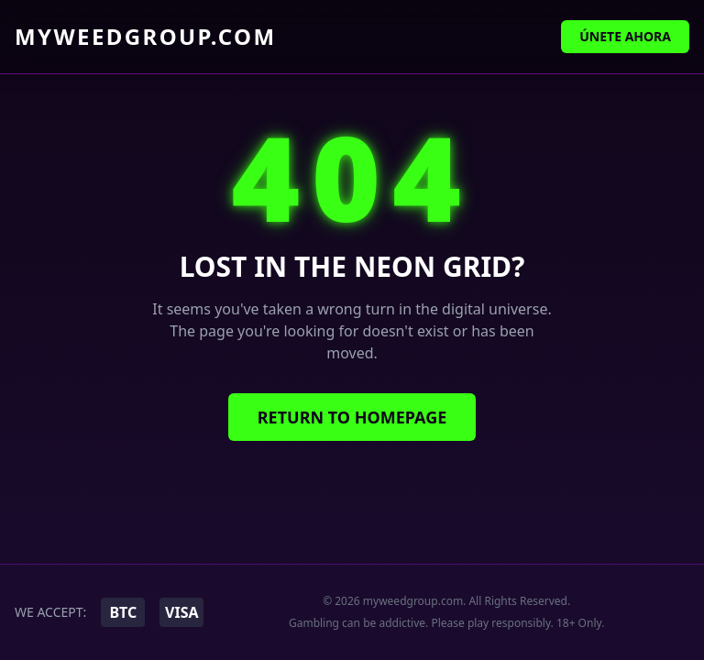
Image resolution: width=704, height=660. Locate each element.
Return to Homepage (352, 417)
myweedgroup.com (145, 36)
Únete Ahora (625, 36)
